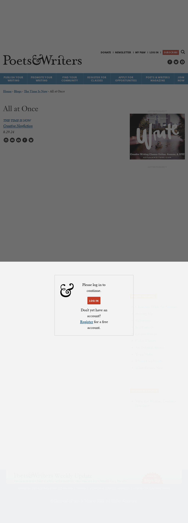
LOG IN (94, 300)
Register (86, 321)
